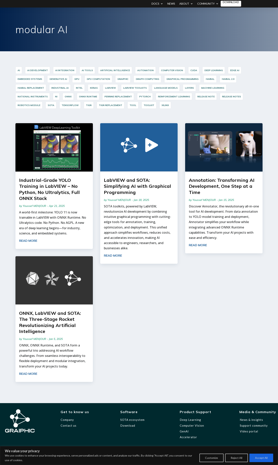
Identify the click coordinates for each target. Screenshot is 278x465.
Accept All (261, 457)
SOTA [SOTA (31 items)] (51, 105)
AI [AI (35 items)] (19, 70)
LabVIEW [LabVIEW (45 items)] (110, 87)
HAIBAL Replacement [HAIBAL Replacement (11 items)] (31, 87)
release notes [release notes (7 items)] (231, 96)
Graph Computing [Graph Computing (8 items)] (147, 79)
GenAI (184, 431)
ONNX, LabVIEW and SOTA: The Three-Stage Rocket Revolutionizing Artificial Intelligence (50, 322)
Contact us (68, 425)
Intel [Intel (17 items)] (79, 87)
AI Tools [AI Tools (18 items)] (87, 70)
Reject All (236, 457)
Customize (211, 457)
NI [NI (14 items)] (56, 96)
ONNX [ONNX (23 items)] (68, 96)
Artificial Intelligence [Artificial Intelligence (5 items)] (115, 70)
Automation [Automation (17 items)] (145, 70)
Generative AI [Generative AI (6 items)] (58, 79)
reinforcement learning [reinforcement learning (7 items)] (174, 96)
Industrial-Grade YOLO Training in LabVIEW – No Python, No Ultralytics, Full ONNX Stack (49, 189)
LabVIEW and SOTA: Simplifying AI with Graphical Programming (137, 186)
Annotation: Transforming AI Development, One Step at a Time (221, 186)
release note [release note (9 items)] (206, 96)
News (171, 3)
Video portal (249, 431)
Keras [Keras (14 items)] (94, 87)
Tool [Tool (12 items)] (133, 105)
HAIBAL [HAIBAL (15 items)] (210, 79)
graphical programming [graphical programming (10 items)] (182, 79)
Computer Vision (192, 425)
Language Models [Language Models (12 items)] (166, 87)
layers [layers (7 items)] (189, 87)
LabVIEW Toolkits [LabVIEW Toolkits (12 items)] (135, 87)
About (184, 3)
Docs (155, 3)
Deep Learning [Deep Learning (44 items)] (213, 70)
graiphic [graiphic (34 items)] (122, 79)
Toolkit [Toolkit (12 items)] (149, 105)
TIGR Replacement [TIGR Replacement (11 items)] (110, 105)
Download (231, 2)
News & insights (251, 419)
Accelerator (188, 437)
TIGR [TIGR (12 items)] (89, 105)
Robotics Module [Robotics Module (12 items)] (29, 105)
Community (206, 3)
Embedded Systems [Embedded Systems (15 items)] (30, 79)
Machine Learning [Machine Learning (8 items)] (212, 87)
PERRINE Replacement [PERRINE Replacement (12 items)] (118, 96)
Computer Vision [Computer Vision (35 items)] (172, 70)
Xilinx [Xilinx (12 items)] (165, 105)
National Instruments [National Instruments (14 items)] (33, 96)
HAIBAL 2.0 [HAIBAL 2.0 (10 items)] (228, 79)
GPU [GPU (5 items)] (76, 79)
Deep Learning (190, 419)
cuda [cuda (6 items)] (193, 70)
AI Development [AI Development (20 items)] (37, 70)
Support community (254, 425)
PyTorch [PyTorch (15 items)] (145, 96)
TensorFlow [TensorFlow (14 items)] (70, 105)
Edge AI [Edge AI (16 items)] (234, 70)
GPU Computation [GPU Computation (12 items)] (98, 79)
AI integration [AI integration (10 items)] (64, 70)
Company (67, 419)
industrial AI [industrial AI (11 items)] (60, 87)
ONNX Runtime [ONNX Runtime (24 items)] (88, 96)
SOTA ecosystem (132, 419)
